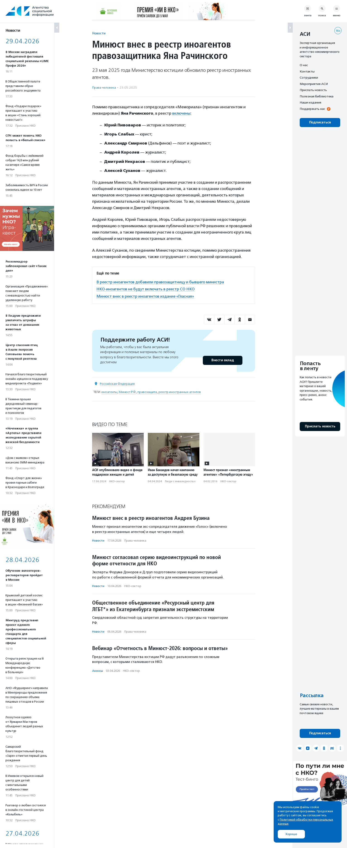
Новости (98, 33)
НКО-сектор (117, 480)
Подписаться (320, 122)
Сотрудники (309, 77)
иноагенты (109, 391)
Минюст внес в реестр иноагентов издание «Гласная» (146, 296)
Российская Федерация (117, 383)
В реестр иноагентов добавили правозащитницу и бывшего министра (161, 281)
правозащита (147, 391)
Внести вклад (222, 359)
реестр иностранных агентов (179, 391)
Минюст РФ (127, 391)
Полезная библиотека (316, 96)
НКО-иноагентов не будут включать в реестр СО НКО (146, 289)
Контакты (307, 71)
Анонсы (97, 670)
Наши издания (310, 102)
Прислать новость (313, 90)
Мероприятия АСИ (314, 84)
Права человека (104, 87)
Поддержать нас (312, 109)
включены (181, 113)
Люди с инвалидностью (180, 480)
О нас (304, 65)
